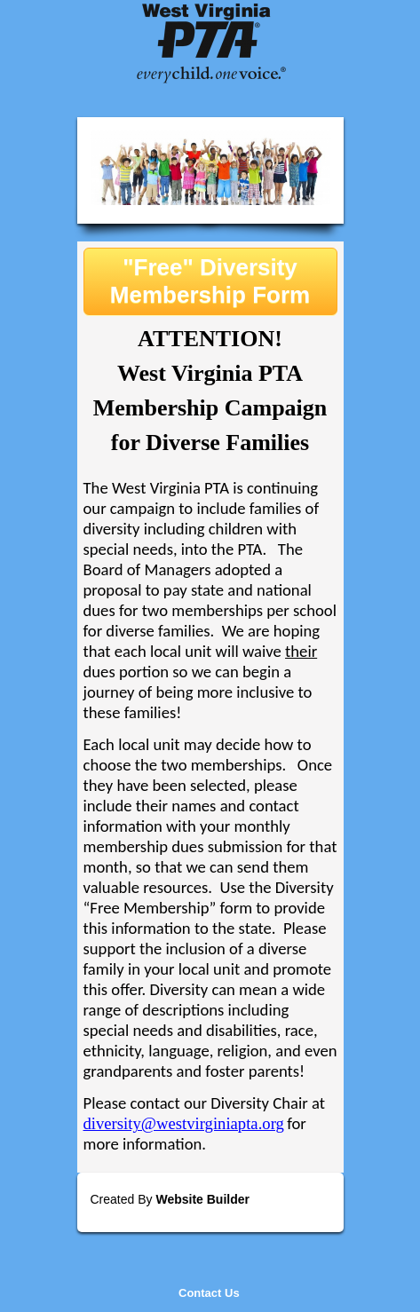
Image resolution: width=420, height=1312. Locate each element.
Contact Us (209, 1293)
